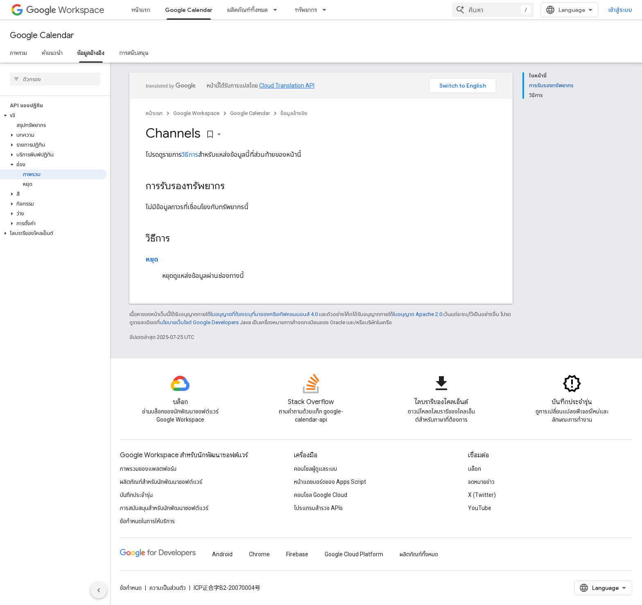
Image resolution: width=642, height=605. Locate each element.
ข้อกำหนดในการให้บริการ (147, 521)
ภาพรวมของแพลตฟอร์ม (148, 468)
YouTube (479, 508)
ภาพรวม (18, 52)
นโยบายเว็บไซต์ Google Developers (199, 322)
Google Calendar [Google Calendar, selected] (188, 10)
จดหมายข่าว (481, 482)
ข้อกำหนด (131, 588)
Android (222, 554)
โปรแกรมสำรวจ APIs (318, 508)
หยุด (152, 259)
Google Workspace (196, 113)
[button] (53, 115)
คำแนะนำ (52, 52)
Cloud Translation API (286, 85)
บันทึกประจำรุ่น (136, 495)
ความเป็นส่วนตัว (167, 588)
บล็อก (474, 468)
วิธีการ (190, 154)
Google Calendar (42, 35)
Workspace (65, 10)
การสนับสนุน (134, 52)
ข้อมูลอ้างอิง (293, 113)
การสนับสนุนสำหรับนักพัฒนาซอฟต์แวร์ (164, 508)
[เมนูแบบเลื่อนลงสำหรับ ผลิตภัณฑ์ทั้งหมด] (277, 10)
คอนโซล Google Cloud (320, 495)
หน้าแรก (140, 10)
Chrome (259, 554)
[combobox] (493, 9)
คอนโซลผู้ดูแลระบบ (315, 468)
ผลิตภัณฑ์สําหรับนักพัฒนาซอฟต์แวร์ (161, 482)
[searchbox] (55, 79)
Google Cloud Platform (354, 554)
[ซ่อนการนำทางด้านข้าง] (98, 590)
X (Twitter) (482, 495)
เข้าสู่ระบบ (620, 10)
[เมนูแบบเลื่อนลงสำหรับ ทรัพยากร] (327, 10)
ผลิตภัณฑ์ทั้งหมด (247, 10)
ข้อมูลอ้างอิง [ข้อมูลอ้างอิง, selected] (90, 52)
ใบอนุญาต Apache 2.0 (417, 314)
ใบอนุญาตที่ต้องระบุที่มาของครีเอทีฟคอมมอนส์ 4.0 (264, 314)
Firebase (297, 554)
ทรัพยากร (306, 10)
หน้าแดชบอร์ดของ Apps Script (330, 482)
